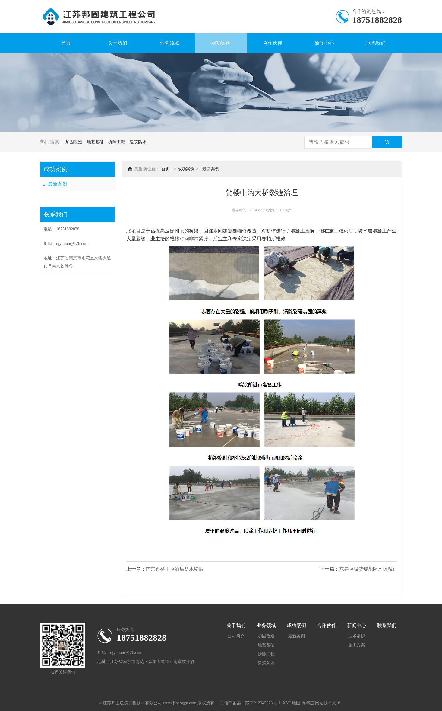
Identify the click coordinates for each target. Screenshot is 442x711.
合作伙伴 (272, 43)
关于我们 (117, 43)
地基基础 (95, 142)
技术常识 (356, 636)
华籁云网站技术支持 (321, 703)
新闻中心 (324, 43)
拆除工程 (116, 142)
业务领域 (169, 43)
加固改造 (73, 142)
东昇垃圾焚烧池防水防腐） (368, 569)
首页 (66, 43)
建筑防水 (138, 142)
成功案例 (221, 43)
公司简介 (236, 636)
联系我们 (376, 43)
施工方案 (356, 645)
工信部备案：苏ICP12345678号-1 (250, 703)
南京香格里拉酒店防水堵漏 (175, 569)
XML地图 (291, 703)
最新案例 (57, 184)
